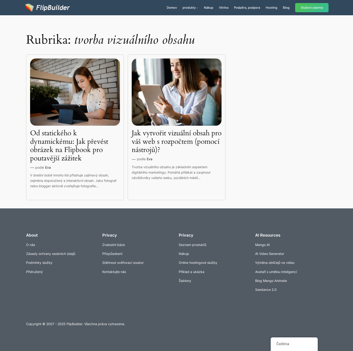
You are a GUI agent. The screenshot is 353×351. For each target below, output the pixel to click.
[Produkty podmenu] (197, 8)
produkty (189, 7)
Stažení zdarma (312, 7)
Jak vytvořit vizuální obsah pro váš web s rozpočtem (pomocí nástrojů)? (177, 141)
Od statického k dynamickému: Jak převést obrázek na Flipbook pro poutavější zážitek (69, 146)
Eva (48, 167)
